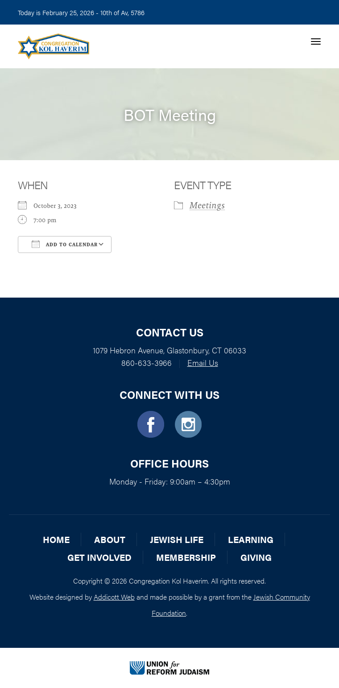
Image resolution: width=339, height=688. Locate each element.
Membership (186, 557)
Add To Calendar (65, 244)
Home (56, 539)
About (109, 539)
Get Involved (99, 557)
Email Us (202, 362)
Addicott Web (114, 597)
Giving (256, 557)
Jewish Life (176, 539)
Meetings (207, 205)
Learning (250, 539)
